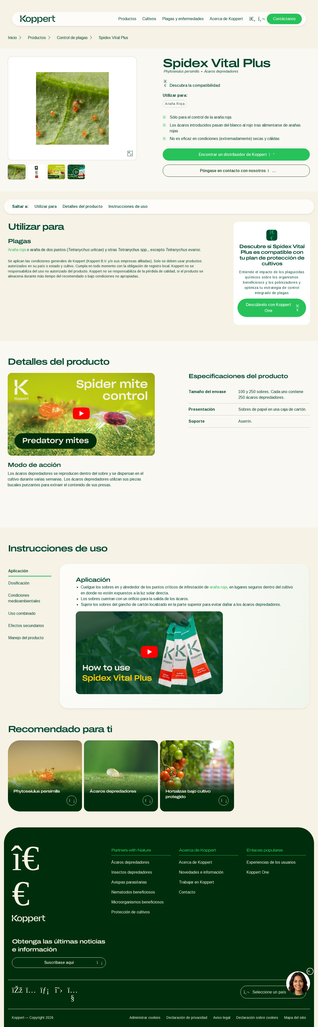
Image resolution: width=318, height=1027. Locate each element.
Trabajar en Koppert (196, 882)
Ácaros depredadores (130, 862)
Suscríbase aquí (74, 963)
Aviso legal (221, 1018)
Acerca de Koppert (226, 19)
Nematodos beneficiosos (133, 892)
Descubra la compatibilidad (191, 85)
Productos (127, 19)
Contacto (187, 892)
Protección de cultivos (130, 912)
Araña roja (17, 250)
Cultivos (149, 19)
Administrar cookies (144, 1018)
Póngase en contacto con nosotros (236, 171)
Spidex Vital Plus (113, 38)
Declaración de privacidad (186, 1018)
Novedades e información (201, 872)
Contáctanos (284, 19)
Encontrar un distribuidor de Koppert (236, 154)
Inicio (12, 38)
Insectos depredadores (131, 872)
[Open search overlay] (252, 19)
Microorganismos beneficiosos (137, 902)
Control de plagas (72, 38)
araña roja (218, 587)
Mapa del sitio (295, 1018)
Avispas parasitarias (129, 882)
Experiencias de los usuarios (271, 862)
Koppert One (257, 872)
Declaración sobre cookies (257, 1018)
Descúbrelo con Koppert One (273, 308)
